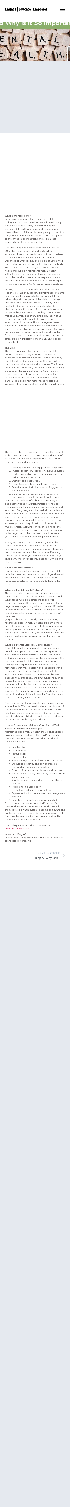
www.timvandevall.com (17, 828)
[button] (62, 9)
